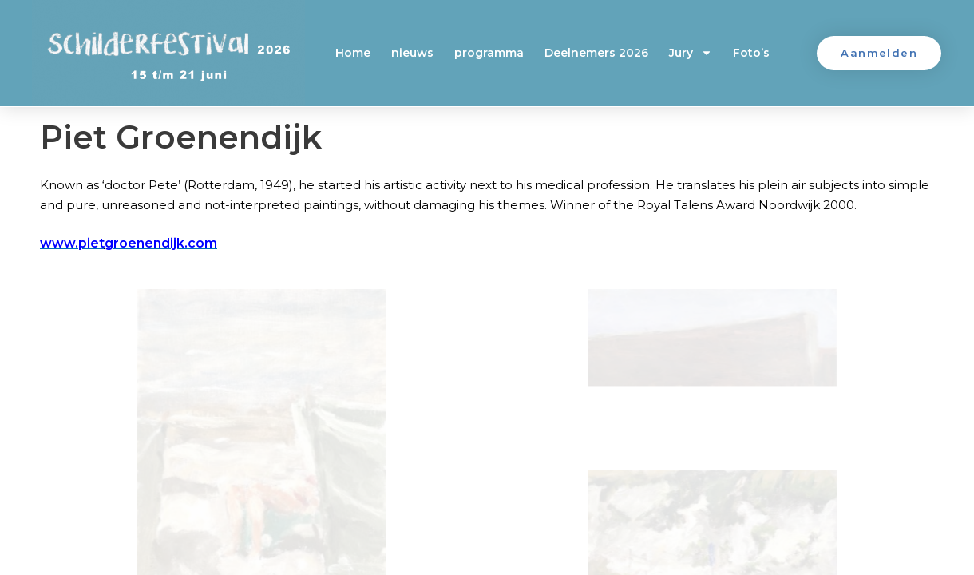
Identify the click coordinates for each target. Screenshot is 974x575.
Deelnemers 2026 (596, 53)
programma (489, 53)
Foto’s (751, 53)
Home (352, 53)
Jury (690, 52)
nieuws (412, 53)
